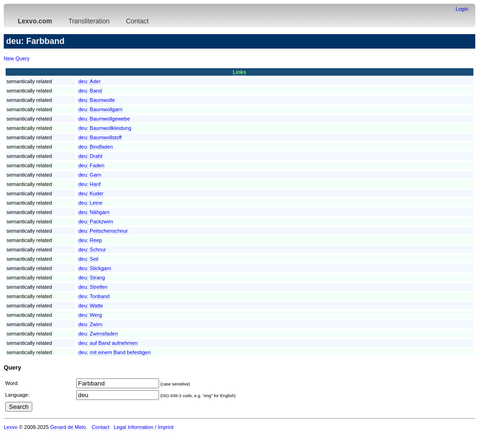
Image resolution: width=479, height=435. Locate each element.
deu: (89, 81)
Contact (137, 21)
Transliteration (88, 21)
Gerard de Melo (68, 427)
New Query (16, 58)
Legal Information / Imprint (144, 427)
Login (462, 9)
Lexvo (10, 427)
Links (240, 72)
